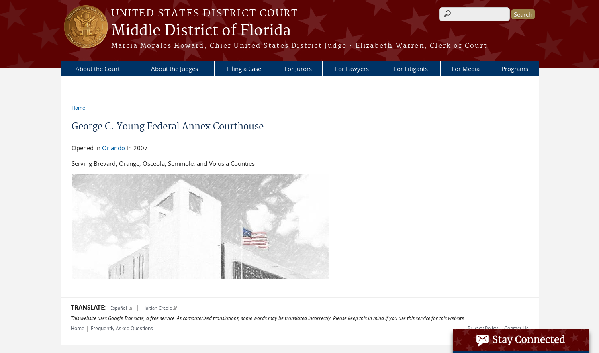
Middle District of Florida (201, 31)
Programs (514, 69)
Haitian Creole (160, 308)
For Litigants (411, 69)
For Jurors (298, 69)
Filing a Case (244, 69)
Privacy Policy (483, 328)
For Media (466, 69)
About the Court (98, 69)
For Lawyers (352, 69)
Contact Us (516, 328)
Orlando (113, 148)
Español (121, 308)
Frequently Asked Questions (122, 328)
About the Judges (174, 69)
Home (78, 107)
